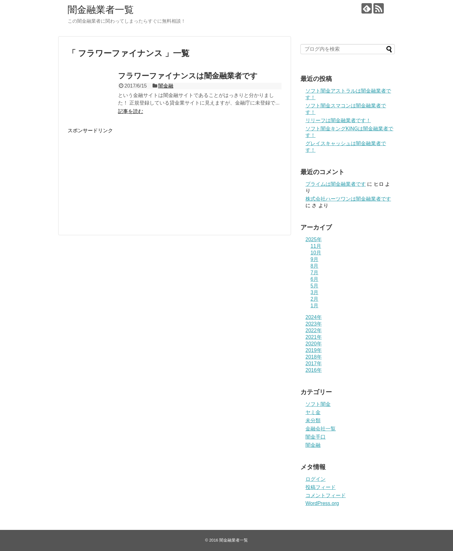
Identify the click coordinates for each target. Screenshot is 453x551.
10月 (315, 252)
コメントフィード (325, 495)
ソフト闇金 (318, 404)
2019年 (313, 350)
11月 (315, 246)
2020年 (313, 343)
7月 (314, 272)
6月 (314, 279)
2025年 (313, 239)
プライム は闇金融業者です (335, 184)
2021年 (313, 337)
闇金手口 (315, 437)
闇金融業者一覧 (101, 9)
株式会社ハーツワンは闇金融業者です (348, 199)
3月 (314, 292)
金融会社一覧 (320, 428)
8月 (314, 266)
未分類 (313, 420)
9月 (314, 259)
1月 (314, 305)
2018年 (313, 357)
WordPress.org (322, 503)
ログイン (315, 479)
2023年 (313, 324)
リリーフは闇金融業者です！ (338, 120)
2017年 (313, 363)
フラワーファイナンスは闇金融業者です (188, 75)
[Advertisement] (120, 183)
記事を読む (130, 111)
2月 (314, 299)
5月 (314, 285)
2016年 (313, 370)
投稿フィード (320, 487)
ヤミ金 (313, 412)
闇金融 (165, 85)
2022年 (313, 330)
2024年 (313, 317)
